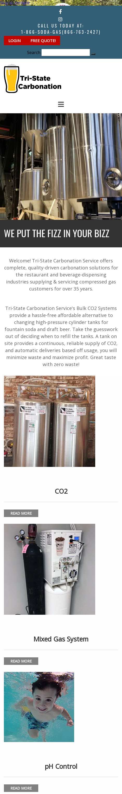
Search (33, 52)
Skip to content (15, 3)
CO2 (61, 491)
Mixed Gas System (61, 638)
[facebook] (60, 11)
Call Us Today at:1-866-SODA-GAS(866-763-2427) (61, 29)
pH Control (61, 766)
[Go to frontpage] (32, 91)
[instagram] (60, 19)
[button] (15, 40)
